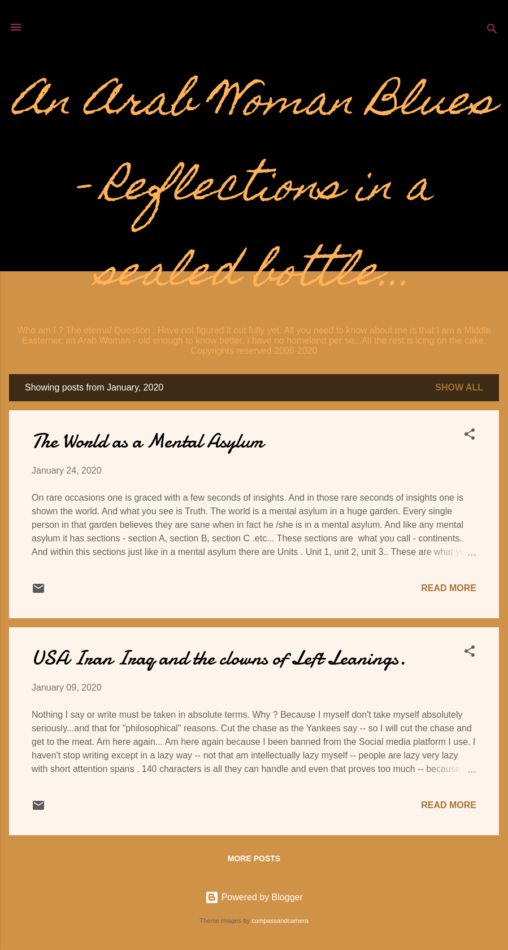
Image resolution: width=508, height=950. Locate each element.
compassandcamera (280, 920)
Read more (448, 588)
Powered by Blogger (254, 897)
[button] (469, 436)
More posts (254, 858)
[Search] (492, 31)
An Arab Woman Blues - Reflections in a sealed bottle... (254, 190)
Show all (459, 387)
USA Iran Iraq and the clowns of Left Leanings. (219, 658)
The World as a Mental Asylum (147, 441)
